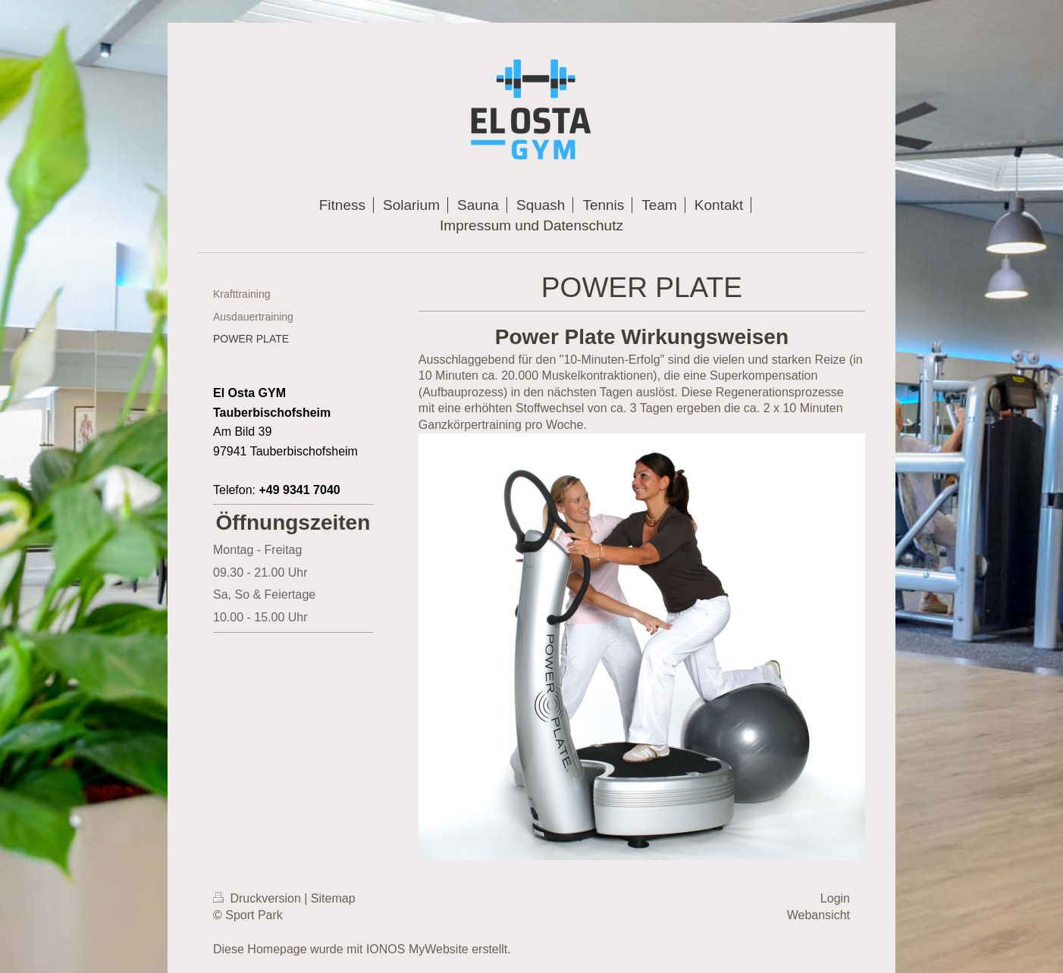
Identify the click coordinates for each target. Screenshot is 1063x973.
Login (835, 898)
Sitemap (333, 898)
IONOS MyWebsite (417, 949)
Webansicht (818, 915)
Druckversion (258, 898)
